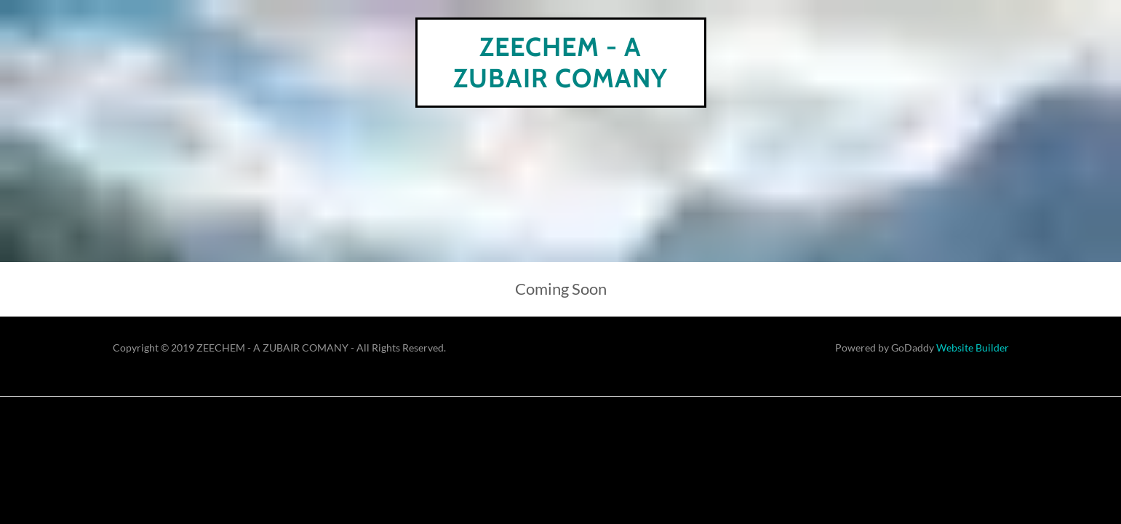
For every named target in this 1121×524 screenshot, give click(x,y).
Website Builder (972, 347)
